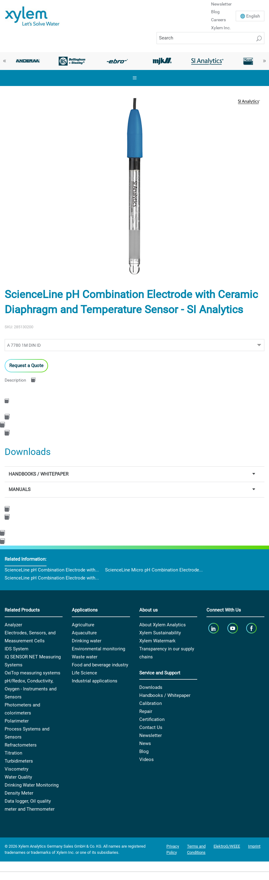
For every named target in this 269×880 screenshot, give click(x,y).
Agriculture (83, 625)
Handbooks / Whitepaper (164, 695)
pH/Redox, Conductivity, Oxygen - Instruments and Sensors (30, 689)
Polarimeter (17, 721)
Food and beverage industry (100, 665)
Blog (215, 11)
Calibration (150, 703)
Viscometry (16, 769)
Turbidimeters (19, 761)
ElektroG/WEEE (227, 846)
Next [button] (264, 61)
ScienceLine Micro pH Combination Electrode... (154, 570)
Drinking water (86, 641)
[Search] (210, 38)
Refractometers (21, 745)
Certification (152, 719)
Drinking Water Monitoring (32, 785)
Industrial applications (94, 681)
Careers (218, 19)
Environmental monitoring (98, 649)
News (145, 743)
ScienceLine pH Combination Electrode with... (52, 570)
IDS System (16, 649)
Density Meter (19, 793)
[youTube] (233, 628)
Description (15, 380)
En (253, 16)
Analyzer (13, 625)
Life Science (84, 673)
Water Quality (18, 777)
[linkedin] (214, 628)
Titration (13, 753)
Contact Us (150, 727)
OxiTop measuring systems (32, 673)
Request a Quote (26, 365)
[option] (27, 61)
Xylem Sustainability (160, 633)
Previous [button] (4, 61)
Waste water (84, 657)
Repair (145, 711)
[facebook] (252, 628)
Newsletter (150, 735)
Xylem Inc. (221, 27)
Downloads (150, 687)
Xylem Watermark (157, 641)
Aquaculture (84, 633)
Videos (146, 759)
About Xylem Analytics (162, 625)
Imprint (254, 846)
